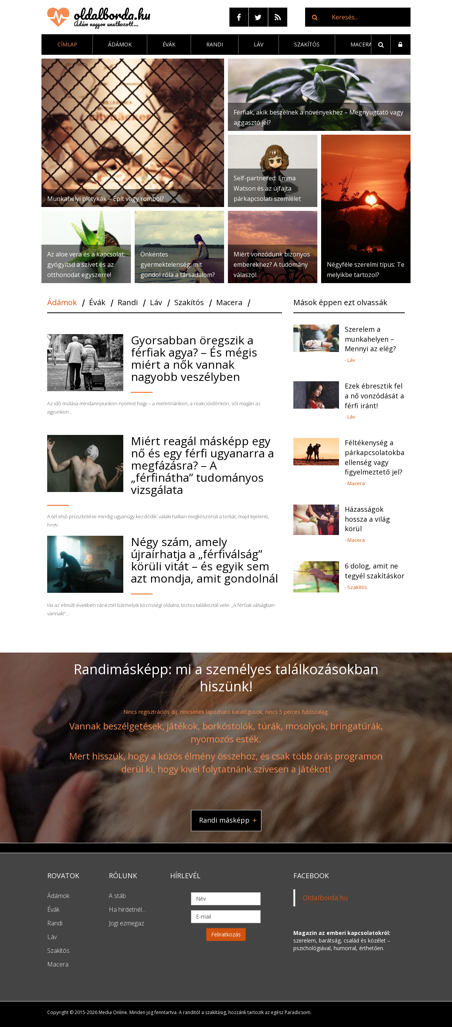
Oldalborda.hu (325, 897)
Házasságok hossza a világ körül (367, 519)
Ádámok (120, 44)
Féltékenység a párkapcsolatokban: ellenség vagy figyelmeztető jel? (375, 457)
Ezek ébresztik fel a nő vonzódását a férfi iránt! (374, 395)
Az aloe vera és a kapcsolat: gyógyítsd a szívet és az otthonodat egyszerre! (86, 264)
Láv (258, 44)
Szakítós (307, 44)
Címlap (67, 44)
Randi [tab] (128, 302)
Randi (214, 44)
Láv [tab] (156, 302)
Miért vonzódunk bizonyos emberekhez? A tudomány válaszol (272, 264)
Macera (361, 44)
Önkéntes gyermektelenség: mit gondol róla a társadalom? (177, 264)
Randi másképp (224, 820)
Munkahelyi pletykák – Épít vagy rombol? (105, 198)
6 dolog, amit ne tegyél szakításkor (374, 570)
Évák (168, 44)
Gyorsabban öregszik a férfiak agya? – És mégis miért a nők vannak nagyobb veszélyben (194, 358)
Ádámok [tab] (62, 302)
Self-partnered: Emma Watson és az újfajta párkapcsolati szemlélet (267, 188)
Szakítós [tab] (189, 302)
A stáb (117, 896)
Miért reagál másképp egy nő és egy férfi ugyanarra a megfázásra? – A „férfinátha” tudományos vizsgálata (202, 465)
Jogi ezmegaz (126, 923)
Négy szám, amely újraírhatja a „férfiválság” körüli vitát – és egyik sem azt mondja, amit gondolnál (204, 560)
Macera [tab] (229, 302)
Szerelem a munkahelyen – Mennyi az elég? (370, 339)
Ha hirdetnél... (127, 909)
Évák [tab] (97, 302)
